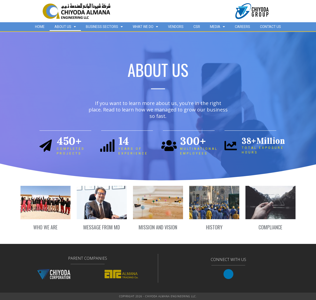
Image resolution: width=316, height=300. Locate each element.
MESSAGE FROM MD (101, 229)
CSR (196, 27)
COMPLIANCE (270, 229)
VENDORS (176, 27)
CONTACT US (270, 27)
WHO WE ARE (45, 229)
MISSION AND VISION (158, 229)
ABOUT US (65, 26)
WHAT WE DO (145, 26)
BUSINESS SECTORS (104, 26)
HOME (40, 27)
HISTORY (214, 229)
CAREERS (242, 27)
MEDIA (217, 26)
